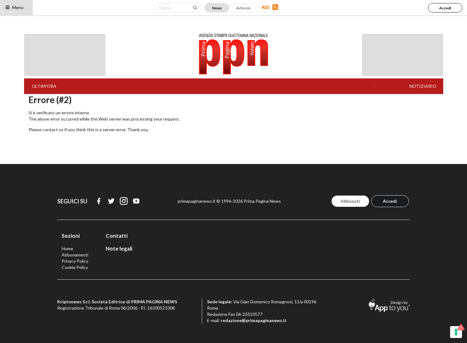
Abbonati (350, 201)
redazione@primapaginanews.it (254, 320)
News (217, 8)
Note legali (119, 248)
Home (67, 248)
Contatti (117, 235)
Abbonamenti (75, 254)
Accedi (445, 8)
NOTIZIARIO (422, 86)
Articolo (243, 8)
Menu (14, 7)
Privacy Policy (75, 261)
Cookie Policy (75, 267)
